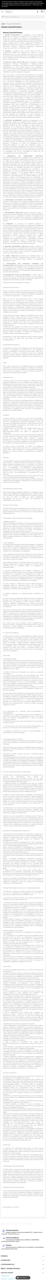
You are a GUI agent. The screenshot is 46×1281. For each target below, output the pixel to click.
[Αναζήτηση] (23, 16)
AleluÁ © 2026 (5, 1276)
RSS (12, 1223)
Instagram (25, 1223)
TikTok (30, 1223)
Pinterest (21, 1223)
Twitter (7, 1223)
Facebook (2, 1223)
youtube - (11, 1279)
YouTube (16, 1223)
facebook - (4, 1279)
